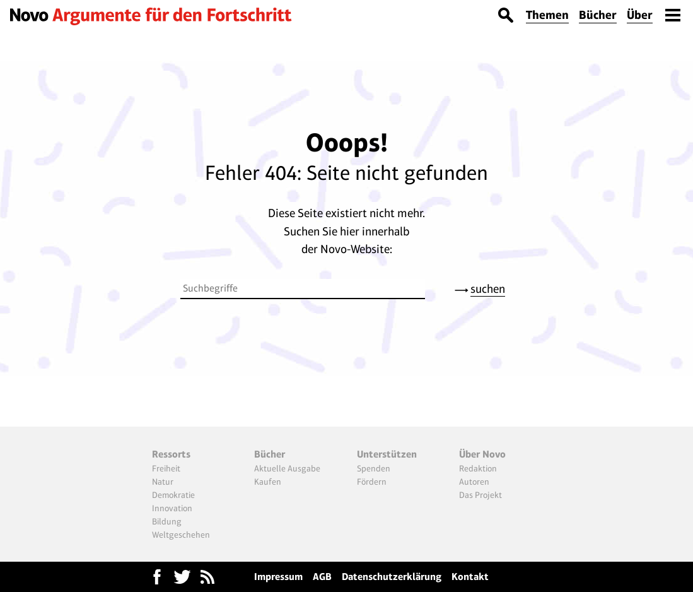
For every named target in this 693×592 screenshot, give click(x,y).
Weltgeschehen (181, 535)
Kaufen (267, 482)
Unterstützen (387, 454)
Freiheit (166, 468)
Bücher (598, 15)
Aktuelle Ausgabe (287, 468)
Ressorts (171, 454)
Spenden (373, 468)
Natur (162, 482)
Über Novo (482, 454)
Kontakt (470, 577)
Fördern (372, 482)
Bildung (167, 521)
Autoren (474, 482)
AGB (322, 577)
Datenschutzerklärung (391, 577)
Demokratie (173, 495)
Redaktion (478, 468)
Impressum (278, 577)
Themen (547, 15)
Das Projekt (480, 495)
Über (640, 15)
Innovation (172, 508)
